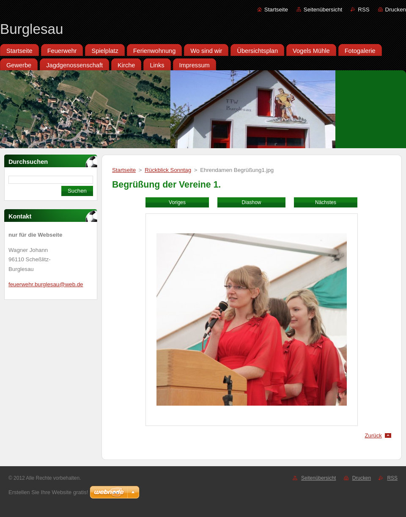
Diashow (251, 202)
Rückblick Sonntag (168, 170)
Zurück (373, 435)
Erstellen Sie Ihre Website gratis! (48, 492)
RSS (363, 9)
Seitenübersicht (323, 9)
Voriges (177, 202)
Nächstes (325, 202)
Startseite (276, 9)
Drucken (395, 9)
